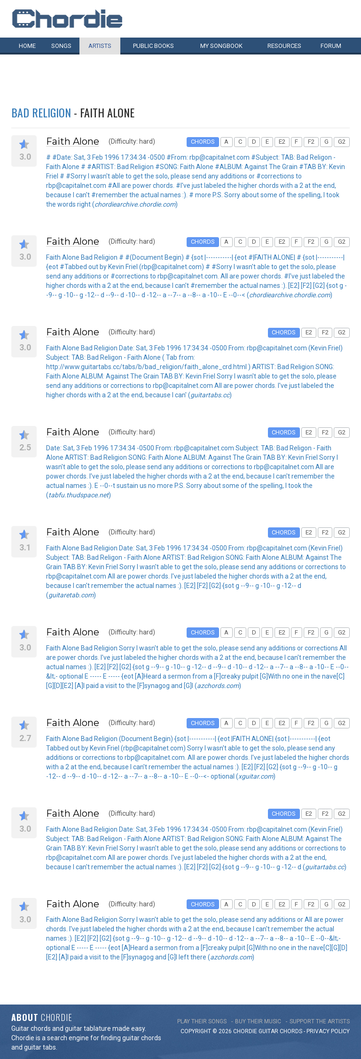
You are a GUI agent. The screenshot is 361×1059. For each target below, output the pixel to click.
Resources (284, 45)
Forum (331, 45)
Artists (99, 45)
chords (291, 1031)
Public (153, 45)
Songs (61, 45)
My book (221, 45)
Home (27, 45)
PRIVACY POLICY (328, 1031)
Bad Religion (41, 112)
